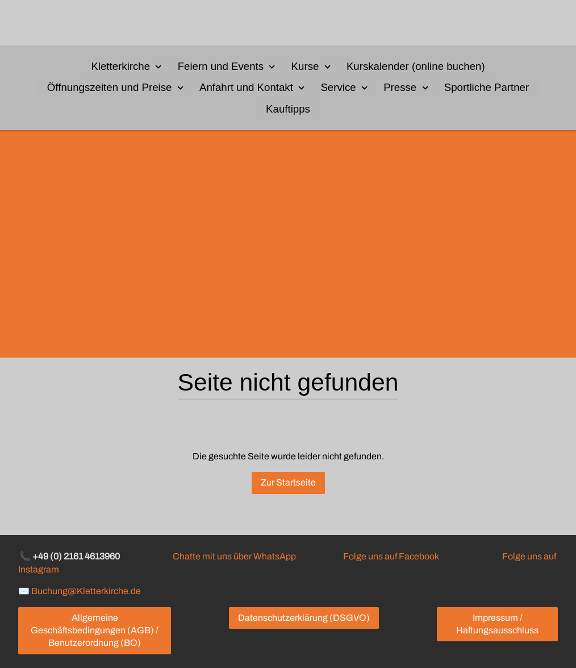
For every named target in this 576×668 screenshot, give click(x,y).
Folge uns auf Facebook (391, 556)
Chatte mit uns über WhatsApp (234, 556)
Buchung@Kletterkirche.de (86, 591)
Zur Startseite (288, 482)
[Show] (158, 66)
